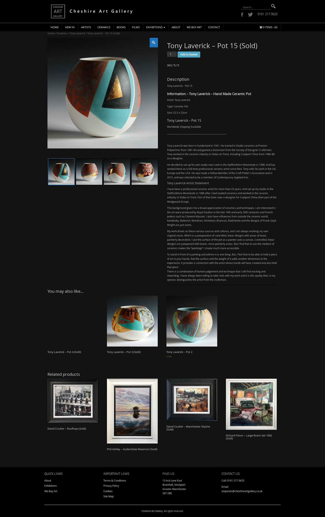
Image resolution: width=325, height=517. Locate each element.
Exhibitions (155, 27)
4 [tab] (112, 154)
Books (121, 27)
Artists (86, 27)
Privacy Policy (111, 485)
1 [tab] (93, 154)
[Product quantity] (172, 54)
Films (136, 27)
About (176, 27)
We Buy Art (194, 27)
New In (70, 27)
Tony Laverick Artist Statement (188, 183)
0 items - (268, 27)
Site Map (108, 496)
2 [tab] (99, 154)
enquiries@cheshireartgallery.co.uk (242, 491)
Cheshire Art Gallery (152, 510)
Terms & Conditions (114, 480)
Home (55, 27)
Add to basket (189, 54)
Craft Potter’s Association (250, 173)
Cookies (108, 491)
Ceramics (103, 27)
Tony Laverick (77, 33)
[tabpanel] (102, 93)
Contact (214, 27)
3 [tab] (106, 154)
